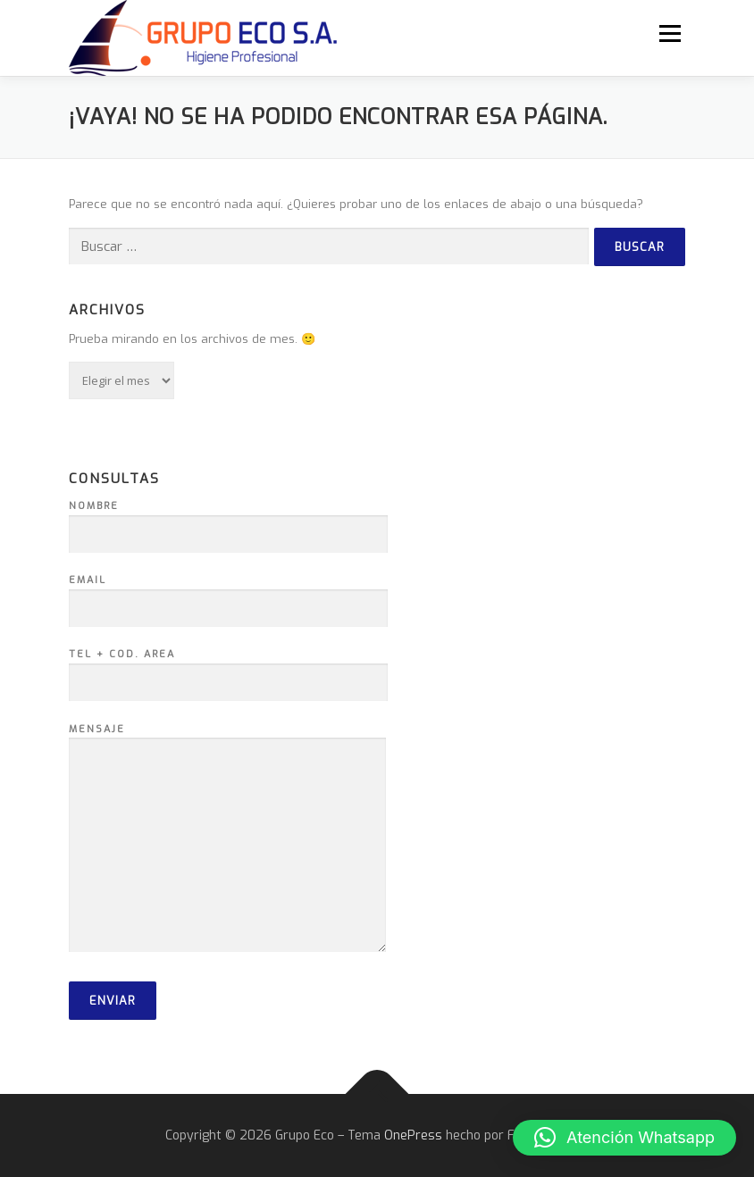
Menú (669, 33)
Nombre (228, 520)
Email (228, 594)
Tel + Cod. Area (228, 668)
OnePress (413, 1135)
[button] (624, 1138)
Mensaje (227, 839)
